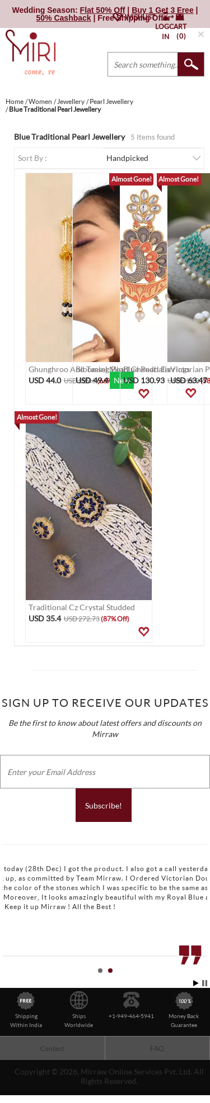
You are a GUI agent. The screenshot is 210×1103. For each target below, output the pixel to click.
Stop (204, 983)
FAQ (157, 1048)
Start (196, 983)
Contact (52, 1048)
